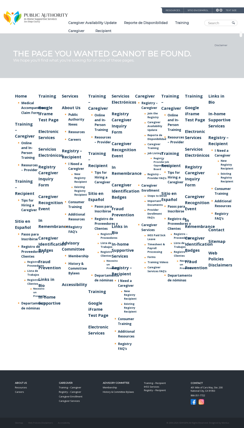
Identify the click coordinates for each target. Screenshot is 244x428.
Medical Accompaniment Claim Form (34, 108)
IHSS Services (151, 386)
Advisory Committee (116, 383)
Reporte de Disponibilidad (146, 23)
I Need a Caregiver (126, 283)
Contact (216, 229)
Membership (78, 256)
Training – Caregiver (70, 387)
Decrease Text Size (217, 10)
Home (21, 96)
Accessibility (74, 284)
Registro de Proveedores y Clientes (32, 251)
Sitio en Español (198, 10)
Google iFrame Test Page (48, 113)
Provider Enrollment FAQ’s (154, 213)
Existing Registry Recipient (80, 190)
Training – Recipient (155, 383)
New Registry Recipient (80, 177)
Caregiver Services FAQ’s (156, 269)
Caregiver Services (69, 401)
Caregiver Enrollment (70, 396)
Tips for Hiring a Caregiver (29, 205)
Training (182, 23)
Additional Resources (76, 216)
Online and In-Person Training (101, 122)
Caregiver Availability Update (92, 23)
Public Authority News (76, 119)
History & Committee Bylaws (77, 268)
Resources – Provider (29, 167)
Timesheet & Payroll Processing (156, 248)
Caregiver (76, 31)
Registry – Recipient (155, 390)
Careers (74, 139)
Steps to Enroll (157, 195)
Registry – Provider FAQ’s (156, 176)
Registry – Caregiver (149, 105)
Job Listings (155, 153)
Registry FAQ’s (125, 346)
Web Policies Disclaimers (220, 259)
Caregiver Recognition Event (50, 202)
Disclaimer (221, 45)
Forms (151, 257)
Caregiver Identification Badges (52, 244)
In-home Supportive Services (123, 250)
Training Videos (157, 262)
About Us (71, 107)
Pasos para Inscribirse (30, 236)
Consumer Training (126, 321)
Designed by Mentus (219, 422)
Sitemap (216, 241)
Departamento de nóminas (106, 277)
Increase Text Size (220, 10)
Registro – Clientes (107, 253)
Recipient (103, 31)
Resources (173, 10)
